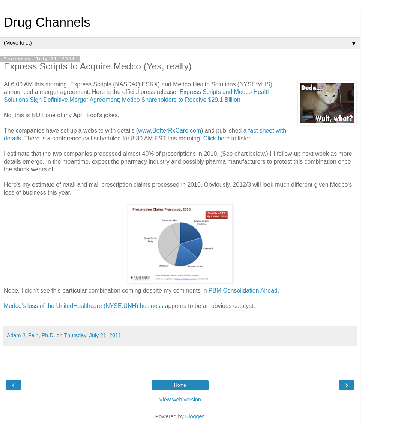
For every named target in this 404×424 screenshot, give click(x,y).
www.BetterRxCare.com (169, 130)
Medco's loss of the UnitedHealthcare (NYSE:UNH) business (83, 306)
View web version (180, 400)
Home (180, 385)
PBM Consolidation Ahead (243, 290)
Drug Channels (47, 22)
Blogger (194, 416)
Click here (216, 138)
